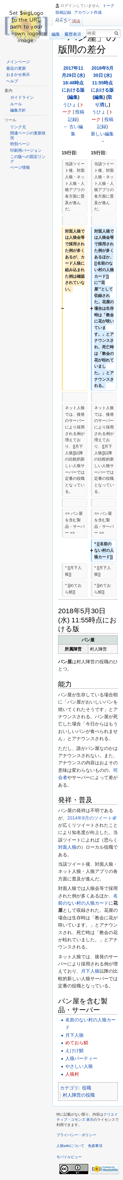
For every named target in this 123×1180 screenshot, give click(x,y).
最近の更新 (16, 68)
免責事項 (95, 1146)
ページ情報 (20, 167)
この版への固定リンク (28, 159)
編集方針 (18, 110)
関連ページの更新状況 (28, 135)
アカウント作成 (88, 12)
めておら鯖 (76, 1042)
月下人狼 (90, 971)
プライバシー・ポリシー (76, 1135)
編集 (73, 97)
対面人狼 (67, 847)
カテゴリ (69, 1087)
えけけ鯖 (74, 1050)
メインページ (18, 62)
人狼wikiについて (70, 1146)
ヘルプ (12, 81)
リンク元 (18, 127)
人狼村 (72, 1074)
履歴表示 (72, 34)
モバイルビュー (69, 1157)
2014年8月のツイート (89, 818)
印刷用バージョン (26, 150)
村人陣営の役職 (79, 1095)
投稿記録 (63, 12)
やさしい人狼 (79, 1066)
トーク (108, 5)
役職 (86, 1087)
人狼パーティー (81, 1058)
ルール (16, 104)
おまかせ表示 (18, 74)
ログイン (63, 19)
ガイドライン (22, 97)
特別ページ (20, 144)
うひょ (69, 104)
